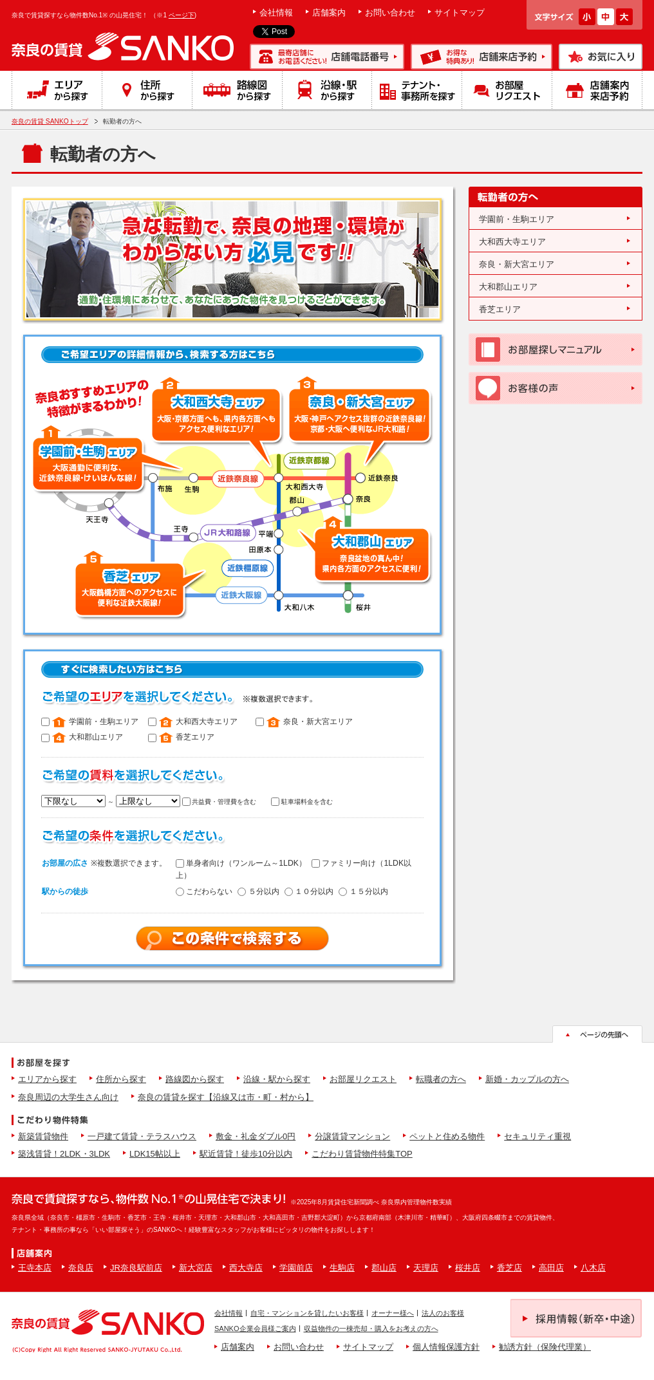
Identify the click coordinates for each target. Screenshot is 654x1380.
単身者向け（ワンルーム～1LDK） (241, 863)
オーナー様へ (392, 1313)
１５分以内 (363, 891)
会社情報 (276, 12)
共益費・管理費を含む (219, 801)
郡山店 (384, 1268)
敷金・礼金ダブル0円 (255, 1136)
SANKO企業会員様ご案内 (255, 1328)
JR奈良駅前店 (136, 1268)
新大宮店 (195, 1268)
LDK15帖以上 (154, 1154)
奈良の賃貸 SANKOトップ (50, 121)
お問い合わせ (390, 12)
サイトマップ (459, 12)
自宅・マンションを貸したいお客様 (307, 1313)
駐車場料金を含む (302, 801)
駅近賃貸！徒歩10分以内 (246, 1154)
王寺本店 (34, 1268)
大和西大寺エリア (512, 242)
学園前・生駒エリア (516, 219)
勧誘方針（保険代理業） (545, 1347)
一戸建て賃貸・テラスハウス (142, 1136)
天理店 (425, 1268)
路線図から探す (194, 1079)
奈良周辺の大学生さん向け (68, 1097)
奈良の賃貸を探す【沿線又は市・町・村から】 (225, 1097)
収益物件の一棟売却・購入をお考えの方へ (371, 1328)
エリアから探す (47, 1079)
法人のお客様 (443, 1313)
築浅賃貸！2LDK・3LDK (64, 1154)
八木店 (593, 1268)
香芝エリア (500, 309)
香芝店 (509, 1268)
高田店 (551, 1268)
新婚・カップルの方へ (527, 1079)
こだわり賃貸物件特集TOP (362, 1154)
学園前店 (296, 1268)
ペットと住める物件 (447, 1136)
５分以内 (258, 891)
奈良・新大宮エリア (516, 264)
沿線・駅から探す (276, 1079)
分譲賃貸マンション (352, 1136)
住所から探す (121, 1079)
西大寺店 (246, 1268)
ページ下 (181, 15)
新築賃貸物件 (43, 1136)
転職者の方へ (441, 1079)
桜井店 (467, 1268)
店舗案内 (329, 12)
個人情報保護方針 (446, 1347)
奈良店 (80, 1268)
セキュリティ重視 (537, 1136)
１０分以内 (309, 891)
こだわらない (204, 891)
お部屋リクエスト (363, 1079)
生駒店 (342, 1268)
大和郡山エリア (508, 287)
